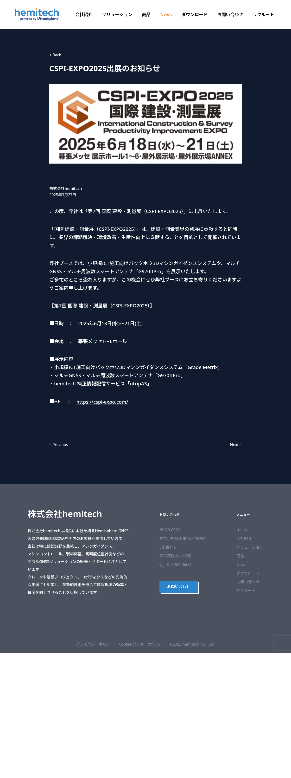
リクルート (263, 14)
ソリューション (117, 14)
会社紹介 (83, 14)
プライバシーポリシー (95, 644)
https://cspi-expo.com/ (102, 402)
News (166, 14)
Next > (236, 444)
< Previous (58, 444)
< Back (55, 55)
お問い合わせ (230, 14)
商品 (146, 14)
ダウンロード (195, 14)
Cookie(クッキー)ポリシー (141, 644)
